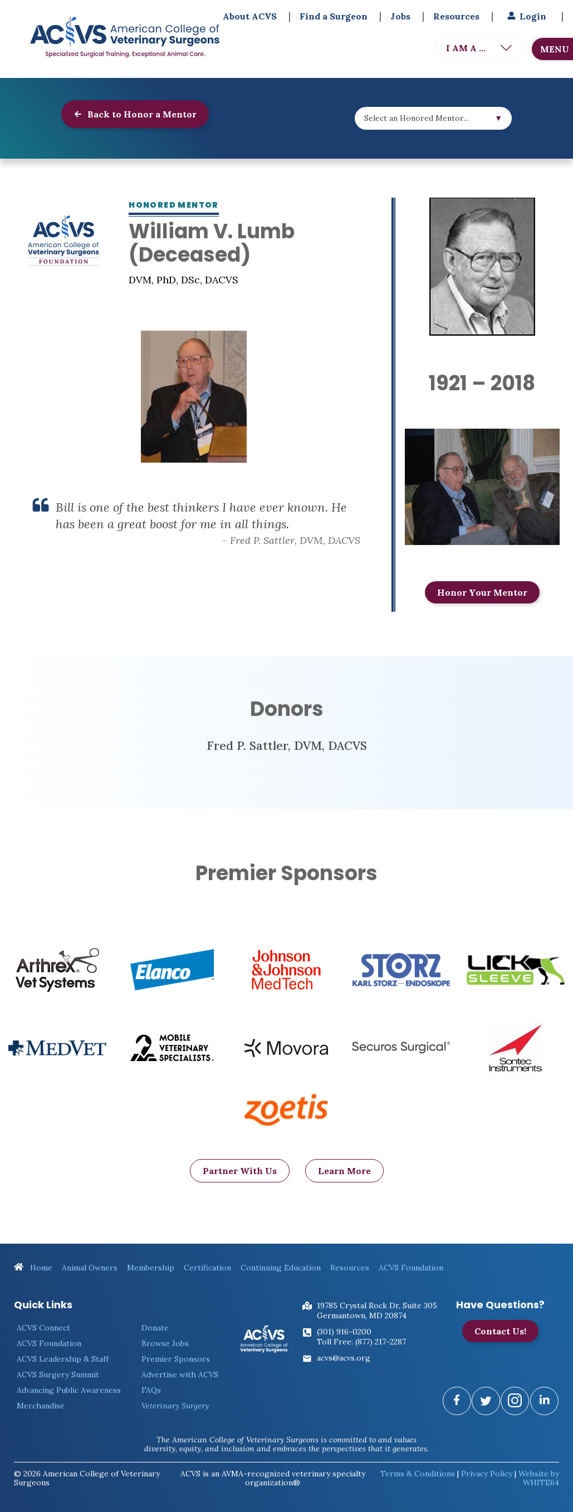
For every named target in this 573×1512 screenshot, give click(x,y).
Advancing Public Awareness (69, 1390)
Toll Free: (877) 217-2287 (361, 1342)
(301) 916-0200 (344, 1332)
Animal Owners (89, 1268)
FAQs (151, 1390)
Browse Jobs (165, 1343)
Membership (150, 1268)
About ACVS (250, 16)
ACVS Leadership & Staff (63, 1359)
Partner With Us (240, 1190)
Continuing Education (281, 1268)
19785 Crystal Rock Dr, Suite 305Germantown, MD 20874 (377, 1310)
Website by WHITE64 (538, 1478)
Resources (456, 16)
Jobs (400, 16)
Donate (155, 1328)
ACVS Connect (43, 1328)
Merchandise (41, 1406)
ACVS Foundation (411, 1268)
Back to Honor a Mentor (135, 114)
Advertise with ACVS (179, 1374)
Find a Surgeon (334, 16)
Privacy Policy (486, 1474)
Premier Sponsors (175, 1359)
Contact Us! (500, 1331)
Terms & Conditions (417, 1474)
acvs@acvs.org (343, 1358)
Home (33, 1268)
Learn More (344, 1190)
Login (525, 16)
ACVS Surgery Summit (58, 1374)
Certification (207, 1268)
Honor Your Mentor (482, 592)
